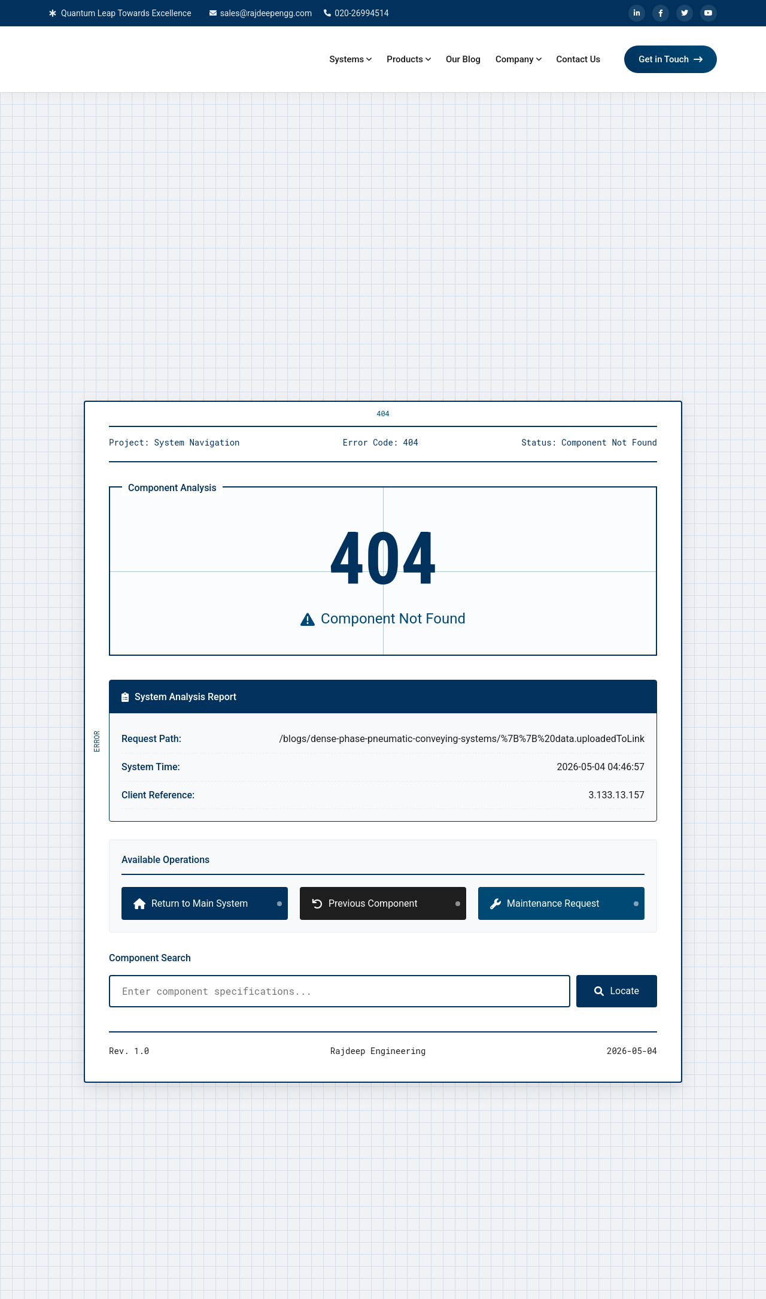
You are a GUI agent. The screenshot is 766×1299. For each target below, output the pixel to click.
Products (405, 59)
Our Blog (463, 59)
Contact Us (579, 59)
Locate (616, 991)
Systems (346, 59)
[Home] (139, 59)
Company (515, 59)
